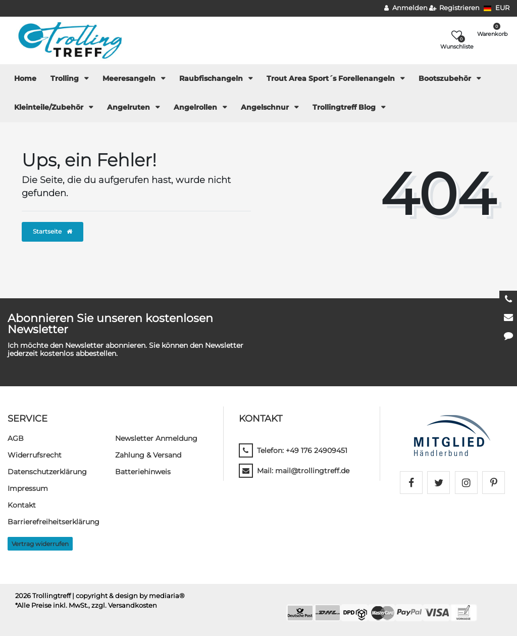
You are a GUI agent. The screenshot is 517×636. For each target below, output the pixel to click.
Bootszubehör (446, 78)
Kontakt (22, 505)
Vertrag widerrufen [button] (40, 544)
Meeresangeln (130, 78)
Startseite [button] (52, 231)
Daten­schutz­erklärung (47, 471)
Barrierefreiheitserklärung (53, 521)
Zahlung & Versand (148, 455)
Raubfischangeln (212, 78)
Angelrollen (196, 107)
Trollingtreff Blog (345, 107)
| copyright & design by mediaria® (128, 596)
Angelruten (129, 107)
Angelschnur (266, 107)
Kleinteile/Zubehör (49, 107)
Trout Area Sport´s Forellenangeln (332, 78)
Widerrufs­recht (35, 455)
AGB (16, 438)
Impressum (28, 488)
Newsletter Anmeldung (156, 438)
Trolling (65, 78)
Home (25, 78)
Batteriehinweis (143, 471)
